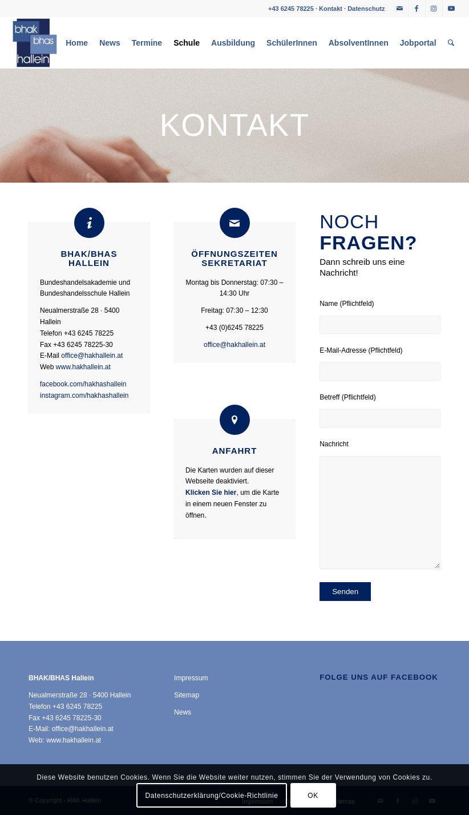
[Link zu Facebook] (417, 8)
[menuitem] (77, 42)
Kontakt (330, 8)
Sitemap (186, 695)
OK (313, 796)
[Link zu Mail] (399, 8)
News (182, 712)
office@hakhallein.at (92, 356)
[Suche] (451, 42)
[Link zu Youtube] (451, 8)
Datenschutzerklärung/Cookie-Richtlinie (211, 796)
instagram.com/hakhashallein (84, 396)
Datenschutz (366, 8)
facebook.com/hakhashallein (83, 384)
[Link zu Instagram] (434, 8)
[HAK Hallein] (34, 42)
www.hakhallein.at (83, 367)
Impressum (191, 678)
